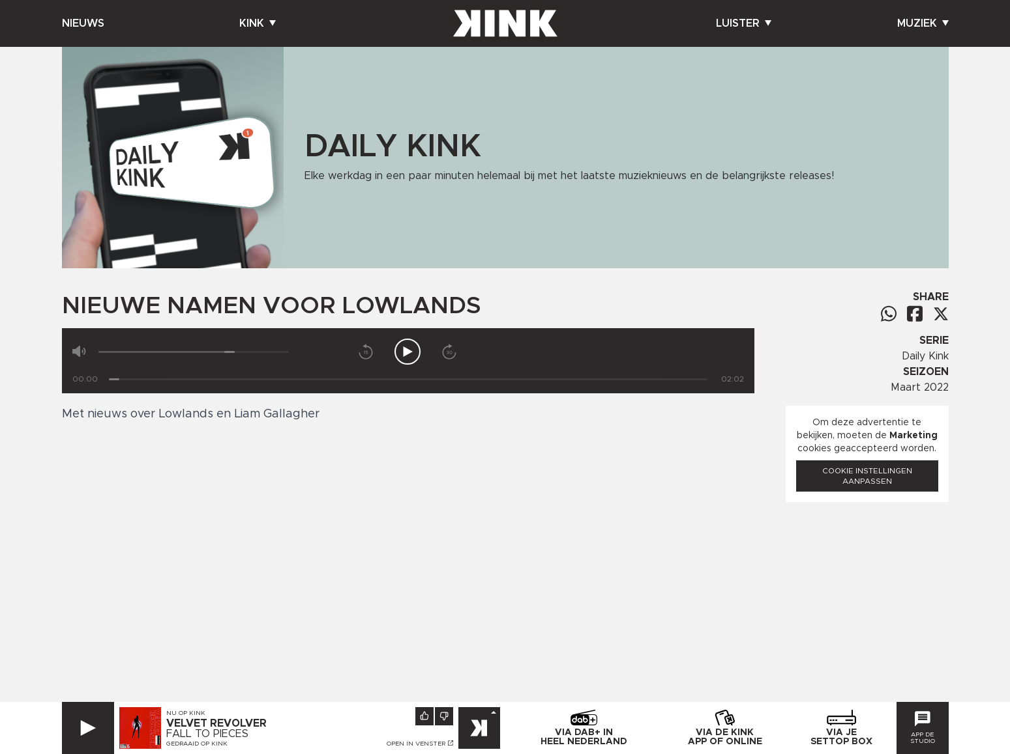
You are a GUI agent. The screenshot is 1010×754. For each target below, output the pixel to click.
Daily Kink (925, 356)
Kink (257, 23)
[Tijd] (408, 379)
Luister (743, 23)
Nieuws (83, 23)
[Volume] (194, 352)
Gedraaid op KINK (197, 743)
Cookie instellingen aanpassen (867, 476)
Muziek (923, 23)
